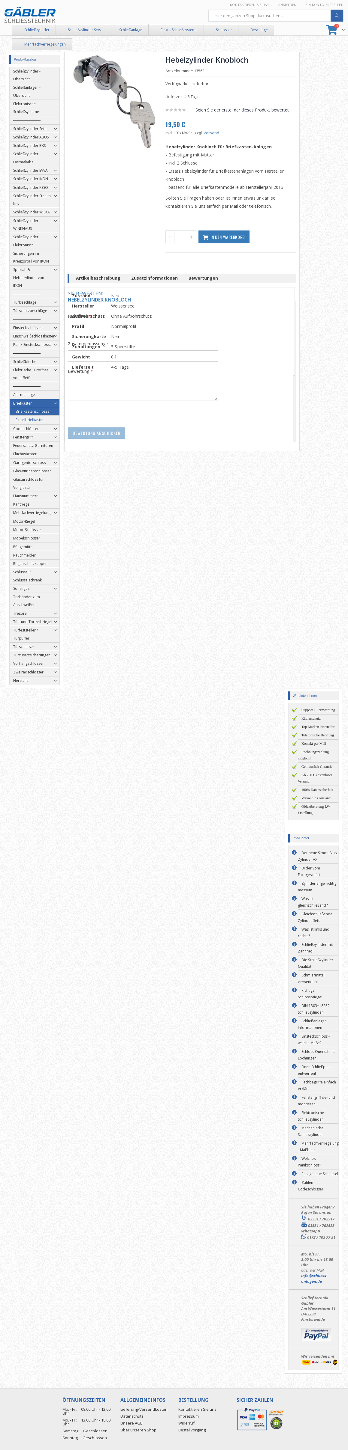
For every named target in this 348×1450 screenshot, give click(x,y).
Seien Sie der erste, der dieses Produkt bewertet (244, 110)
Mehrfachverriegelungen (45, 44)
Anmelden (287, 4)
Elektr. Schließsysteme (179, 29)
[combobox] (275, 16)
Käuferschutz (311, 718)
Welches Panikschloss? (309, 1162)
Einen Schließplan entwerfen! (314, 1070)
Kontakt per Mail (313, 743)
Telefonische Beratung (317, 735)
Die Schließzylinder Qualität (315, 963)
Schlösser (224, 29)
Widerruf (186, 1423)
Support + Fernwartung (318, 710)
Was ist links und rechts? (313, 932)
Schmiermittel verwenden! (311, 978)
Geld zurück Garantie (316, 767)
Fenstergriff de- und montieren (316, 1101)
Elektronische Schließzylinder (311, 1116)
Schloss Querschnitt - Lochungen (317, 1055)
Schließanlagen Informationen (312, 1024)
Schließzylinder (37, 29)
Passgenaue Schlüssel (319, 1173)
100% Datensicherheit (317, 790)
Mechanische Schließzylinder (310, 1131)
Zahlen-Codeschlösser (310, 1186)
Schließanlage (130, 29)
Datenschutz (132, 1416)
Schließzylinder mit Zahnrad (315, 948)
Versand (213, 132)
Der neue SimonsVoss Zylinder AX (318, 856)
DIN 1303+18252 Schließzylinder (314, 1009)
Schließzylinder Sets (84, 29)
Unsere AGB (131, 1423)
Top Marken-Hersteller (317, 727)
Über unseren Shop (138, 1430)
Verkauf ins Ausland (316, 798)
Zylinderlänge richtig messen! (317, 887)
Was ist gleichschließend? (313, 902)
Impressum (188, 1416)
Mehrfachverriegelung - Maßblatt (318, 1146)
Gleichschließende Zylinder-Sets (315, 917)
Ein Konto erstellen (324, 4)
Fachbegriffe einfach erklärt (317, 1085)
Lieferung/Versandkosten (144, 1409)
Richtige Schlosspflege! (310, 994)
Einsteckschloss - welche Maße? (314, 1039)
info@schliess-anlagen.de (314, 1278)
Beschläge (259, 29)
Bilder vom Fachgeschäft (309, 871)
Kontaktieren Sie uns (249, 4)
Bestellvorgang (192, 1430)
